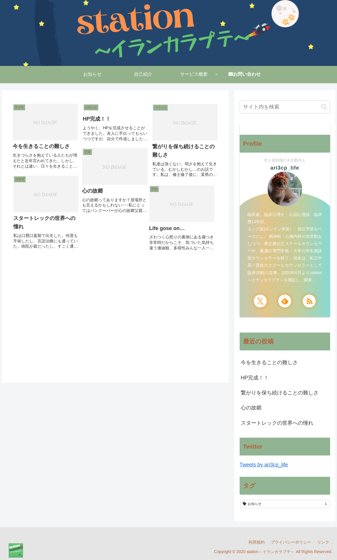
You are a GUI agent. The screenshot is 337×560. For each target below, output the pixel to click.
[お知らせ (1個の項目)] (285, 504)
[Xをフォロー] (260, 301)
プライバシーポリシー (291, 542)
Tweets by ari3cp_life (264, 465)
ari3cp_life (284, 168)
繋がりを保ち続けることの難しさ (280, 393)
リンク (323, 542)
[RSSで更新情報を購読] (309, 301)
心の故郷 (251, 408)
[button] (324, 107)
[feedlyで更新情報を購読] (284, 301)
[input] (285, 106)
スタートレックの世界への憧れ (277, 423)
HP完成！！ (255, 378)
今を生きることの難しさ (269, 362)
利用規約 (257, 542)
